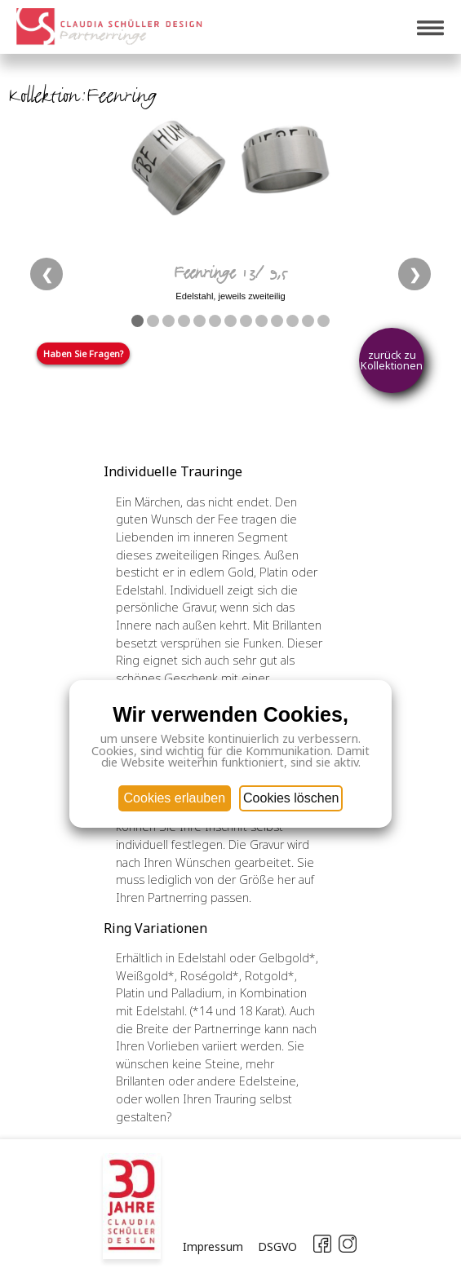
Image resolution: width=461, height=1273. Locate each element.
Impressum (213, 1246)
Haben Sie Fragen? (83, 353)
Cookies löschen (291, 798)
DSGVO (277, 1246)
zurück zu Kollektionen (392, 360)
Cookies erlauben (175, 798)
